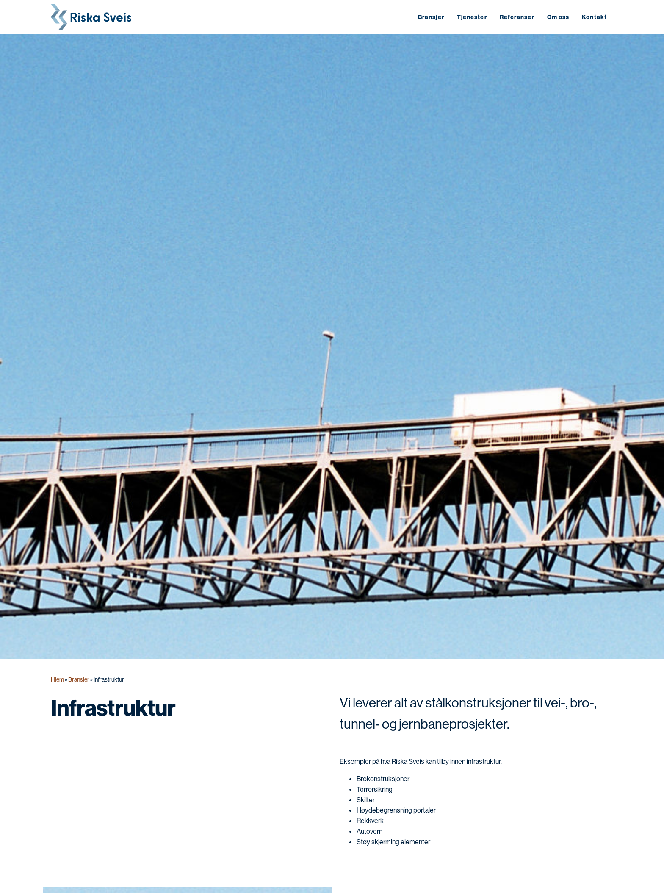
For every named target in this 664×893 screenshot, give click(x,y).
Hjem (57, 679)
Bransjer (78, 679)
